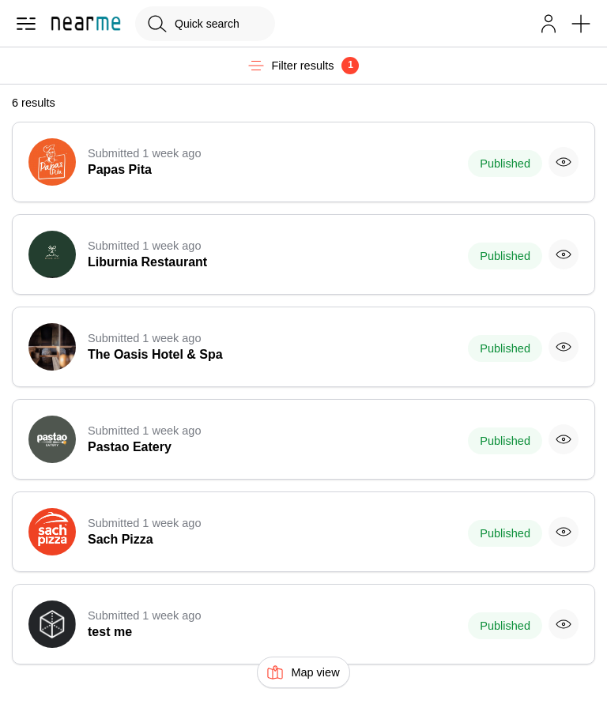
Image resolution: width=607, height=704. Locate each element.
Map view (303, 672)
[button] (548, 23)
